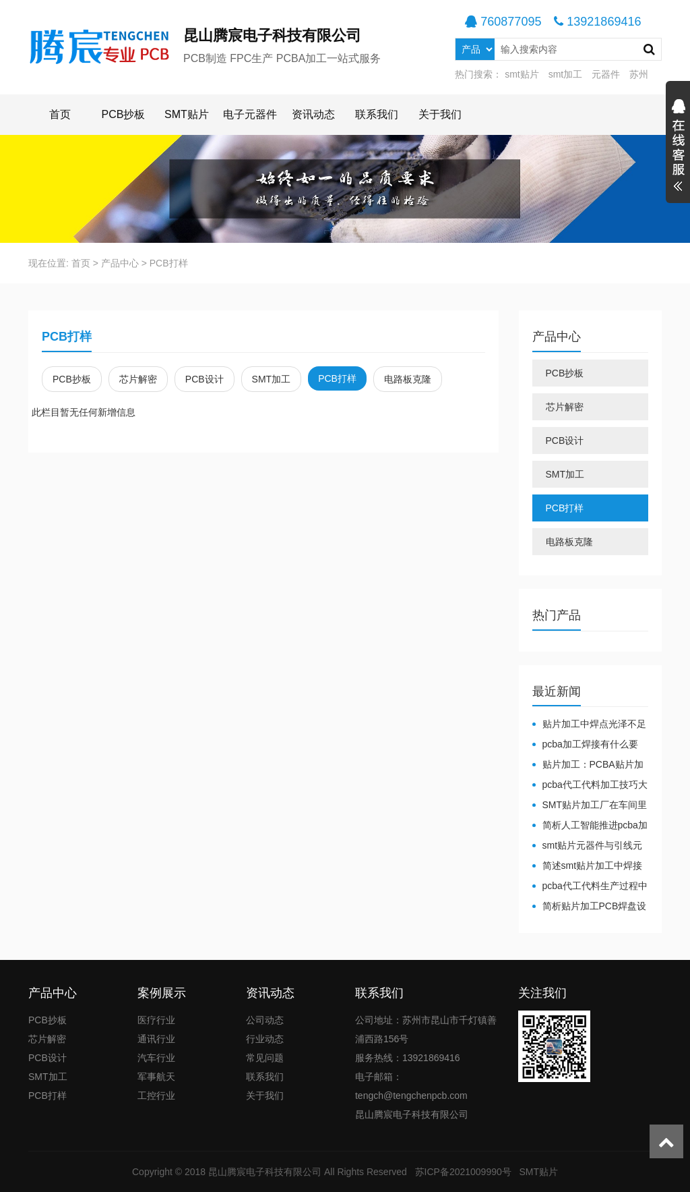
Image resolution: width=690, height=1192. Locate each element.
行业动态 (265, 1038)
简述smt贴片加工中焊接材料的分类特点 (587, 866)
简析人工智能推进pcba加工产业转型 (590, 826)
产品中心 (120, 263)
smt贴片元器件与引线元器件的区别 (587, 846)
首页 (60, 114)
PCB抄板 (124, 114)
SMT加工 (271, 379)
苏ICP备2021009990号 (463, 1171)
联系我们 (376, 114)
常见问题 (265, 1057)
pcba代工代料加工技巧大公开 (590, 785)
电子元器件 (250, 114)
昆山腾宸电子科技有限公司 (264, 1171)
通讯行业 (156, 1038)
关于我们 (440, 114)
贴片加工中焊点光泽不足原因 (589, 724)
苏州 (638, 74)
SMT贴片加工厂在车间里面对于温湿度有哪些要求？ (590, 805)
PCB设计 (204, 379)
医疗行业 (156, 1020)
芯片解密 (138, 379)
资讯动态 (313, 114)
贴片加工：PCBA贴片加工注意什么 (588, 765)
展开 (678, 147)
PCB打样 (169, 263)
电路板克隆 (407, 379)
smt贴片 (522, 74)
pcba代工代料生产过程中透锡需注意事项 (590, 886)
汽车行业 (156, 1057)
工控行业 (156, 1095)
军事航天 (156, 1076)
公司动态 (265, 1020)
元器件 (606, 74)
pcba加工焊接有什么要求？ (585, 745)
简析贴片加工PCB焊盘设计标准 (589, 907)
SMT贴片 (186, 114)
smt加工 (565, 74)
